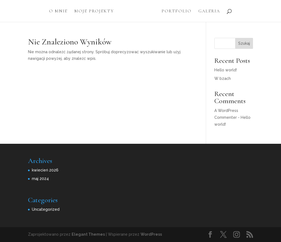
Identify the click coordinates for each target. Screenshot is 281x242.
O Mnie (58, 11)
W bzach (222, 78)
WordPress (151, 234)
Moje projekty (94, 11)
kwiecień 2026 (45, 170)
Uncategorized (46, 209)
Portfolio (177, 11)
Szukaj (244, 43)
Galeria (209, 11)
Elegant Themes (88, 234)
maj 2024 (40, 178)
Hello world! (225, 70)
